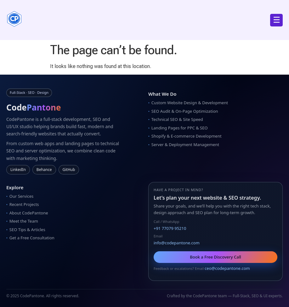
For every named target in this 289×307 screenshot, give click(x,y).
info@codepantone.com (177, 243)
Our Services (21, 196)
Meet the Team (23, 221)
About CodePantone (28, 213)
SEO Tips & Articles (27, 229)
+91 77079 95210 (170, 228)
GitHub (69, 169)
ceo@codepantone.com (227, 268)
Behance (44, 169)
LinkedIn (18, 169)
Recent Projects (24, 204)
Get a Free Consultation (31, 238)
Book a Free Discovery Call (215, 257)
